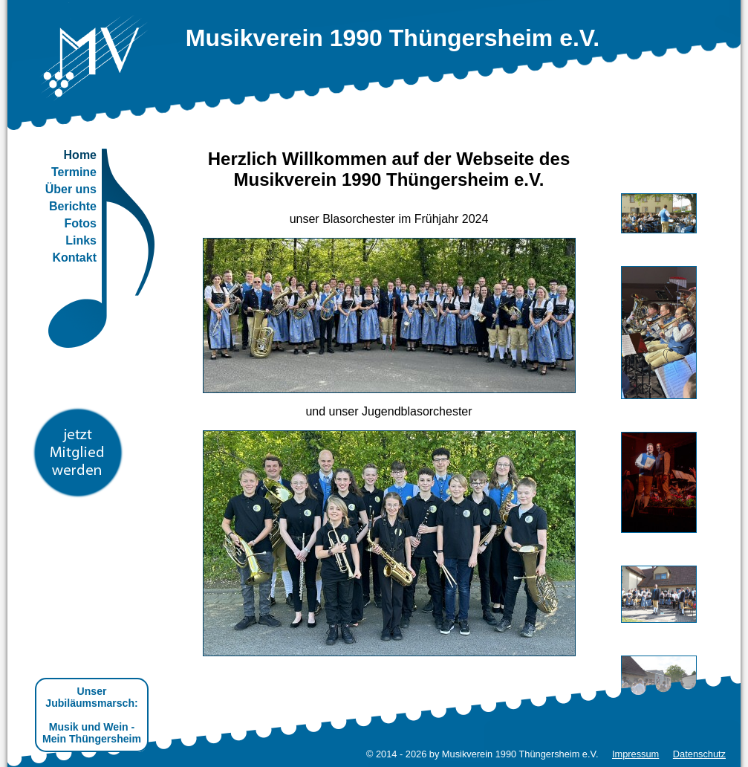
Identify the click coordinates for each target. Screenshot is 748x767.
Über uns (71, 189)
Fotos (80, 223)
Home (80, 155)
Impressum (635, 754)
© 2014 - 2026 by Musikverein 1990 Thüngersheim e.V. (482, 754)
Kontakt (74, 257)
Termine (74, 172)
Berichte (73, 206)
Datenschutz (699, 754)
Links (81, 240)
